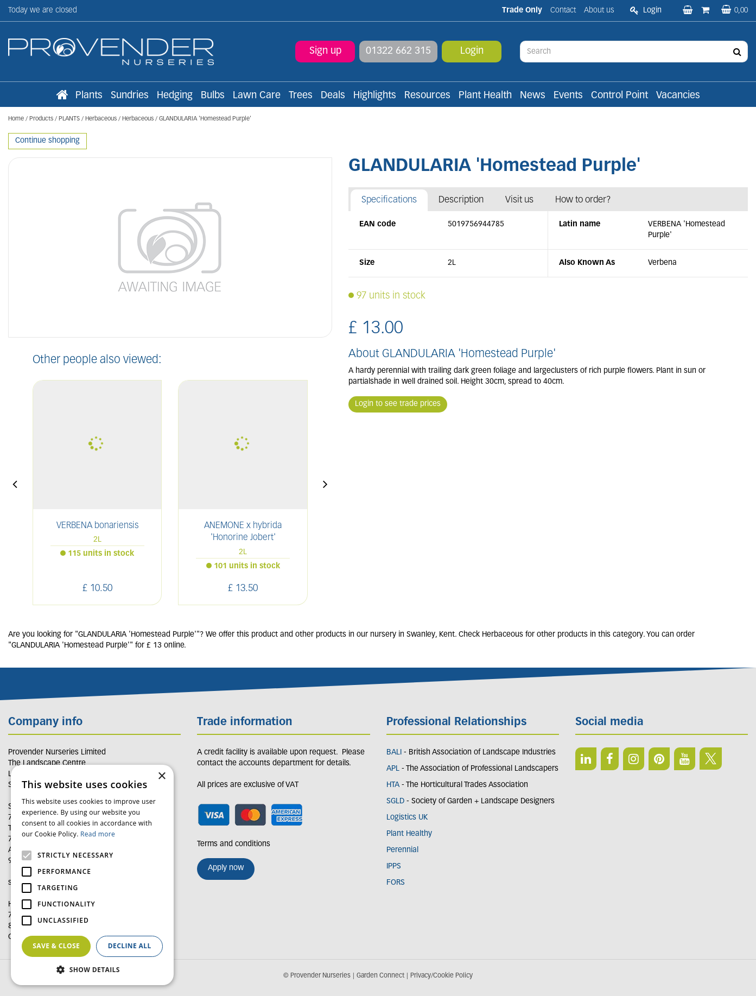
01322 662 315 (398, 51)
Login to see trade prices (398, 404)
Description (461, 200)
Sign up (325, 51)
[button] (92, 969)
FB (610, 758)
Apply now (226, 868)
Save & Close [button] (56, 945)
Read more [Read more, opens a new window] (97, 834)
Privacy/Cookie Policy (441, 976)
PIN (659, 758)
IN (633, 758)
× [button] (161, 776)
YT (684, 758)
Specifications (389, 200)
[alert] (92, 875)
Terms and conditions (233, 844)
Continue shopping (47, 141)
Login (472, 51)
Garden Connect (380, 976)
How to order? (583, 200)
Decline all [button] (129, 945)
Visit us (519, 200)
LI (585, 758)
